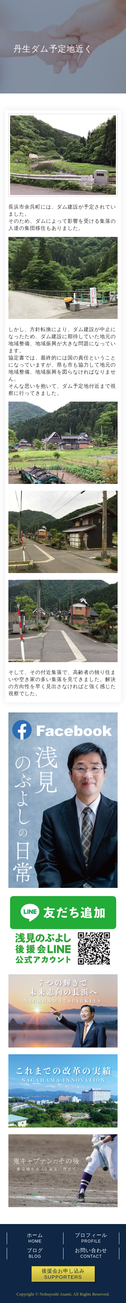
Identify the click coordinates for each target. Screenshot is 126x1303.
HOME (35, 1241)
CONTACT (91, 1256)
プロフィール (91, 1235)
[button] (63, 1274)
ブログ (35, 1250)
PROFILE (91, 1241)
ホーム (35, 1235)
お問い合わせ (91, 1250)
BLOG (35, 1256)
